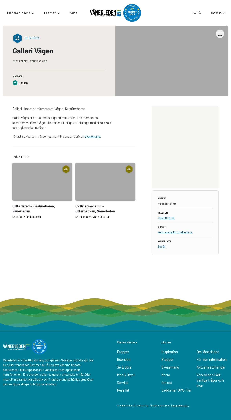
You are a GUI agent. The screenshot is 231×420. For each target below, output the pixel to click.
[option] (172, 61)
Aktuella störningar (211, 367)
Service (122, 382)
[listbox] (172, 61)
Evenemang (92, 136)
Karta (165, 374)
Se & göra (124, 367)
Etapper (123, 351)
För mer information (212, 359)
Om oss (166, 382)
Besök (161, 246)
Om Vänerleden (208, 351)
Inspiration (169, 351)
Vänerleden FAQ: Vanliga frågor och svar (210, 380)
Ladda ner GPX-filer (176, 390)
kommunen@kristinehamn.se (175, 232)
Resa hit (123, 390)
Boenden (123, 359)
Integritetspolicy (180, 405)
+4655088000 (166, 218)
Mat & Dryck (126, 374)
